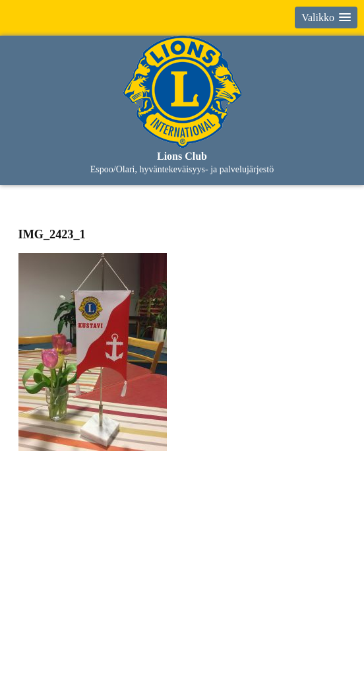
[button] (326, 17)
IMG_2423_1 (52, 234)
